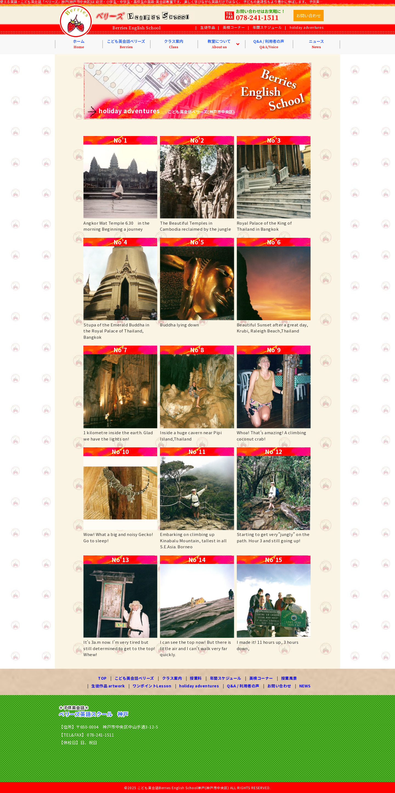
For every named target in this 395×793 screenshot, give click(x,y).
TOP (102, 678)
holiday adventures (307, 27)
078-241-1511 (257, 17)
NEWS (305, 685)
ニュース (316, 43)
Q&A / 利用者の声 (268, 43)
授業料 (196, 678)
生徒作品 (207, 27)
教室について (219, 43)
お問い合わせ (280, 685)
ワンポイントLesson (151, 685)
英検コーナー (234, 27)
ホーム (78, 43)
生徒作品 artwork (108, 685)
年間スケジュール (267, 27)
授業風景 (289, 678)
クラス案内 (173, 43)
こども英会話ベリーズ (126, 43)
